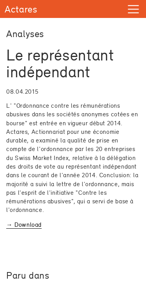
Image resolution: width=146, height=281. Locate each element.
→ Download (24, 224)
